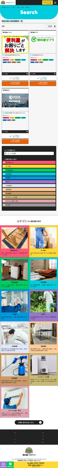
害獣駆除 (8, 189)
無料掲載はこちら (43, 442)
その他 (8, 205)
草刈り (8, 182)
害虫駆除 (8, 193)
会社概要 (43, 439)
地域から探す (15, 432)
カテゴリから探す (43, 432)
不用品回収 (9, 170)
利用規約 (43, 435)
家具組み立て (10, 162)
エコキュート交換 (11, 197)
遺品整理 (8, 174)
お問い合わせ (15, 442)
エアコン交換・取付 (12, 201)
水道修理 (8, 186)
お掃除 (8, 178)
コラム (15, 435)
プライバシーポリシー (15, 439)
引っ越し (8, 166)
